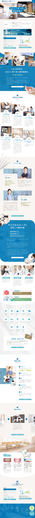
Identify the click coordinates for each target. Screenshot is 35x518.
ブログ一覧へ (7, 455)
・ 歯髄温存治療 (27, 512)
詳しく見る (17, 257)
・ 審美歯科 (22, 508)
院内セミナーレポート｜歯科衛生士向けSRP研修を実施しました (22, 24)
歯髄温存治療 (17, 277)
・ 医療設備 (12, 508)
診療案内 (17, 507)
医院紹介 (12, 507)
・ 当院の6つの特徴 (3, 510)
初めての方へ (25, 399)
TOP (1, 507)
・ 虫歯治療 (17, 508)
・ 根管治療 (22, 511)
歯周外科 (28, 277)
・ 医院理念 (2, 509)
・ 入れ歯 (26, 508)
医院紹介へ (17, 434)
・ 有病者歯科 (26, 511)
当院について (17, 86)
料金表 (6, 509)
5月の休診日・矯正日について (19, 22)
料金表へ (17, 347)
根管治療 (6, 277)
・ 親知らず (17, 511)
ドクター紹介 (7, 508)
